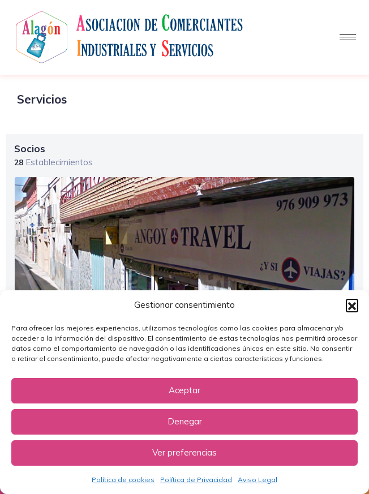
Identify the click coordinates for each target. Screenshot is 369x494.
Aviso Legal (257, 479)
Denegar (185, 421)
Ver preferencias (184, 452)
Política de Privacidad (196, 479)
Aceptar (184, 390)
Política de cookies (123, 479)
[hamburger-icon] (348, 37)
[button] (352, 305)
